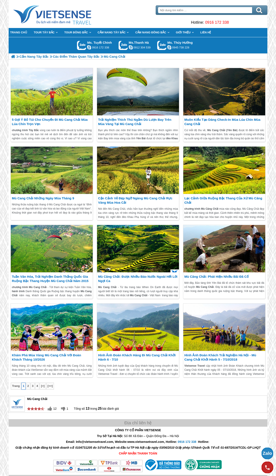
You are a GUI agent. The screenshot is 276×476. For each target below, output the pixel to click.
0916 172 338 (217, 22)
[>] (42, 386)
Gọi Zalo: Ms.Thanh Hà (123, 45)
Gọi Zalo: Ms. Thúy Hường (162, 45)
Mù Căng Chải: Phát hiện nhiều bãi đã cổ (216, 276)
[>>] (50, 386)
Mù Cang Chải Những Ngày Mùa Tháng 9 (43, 198)
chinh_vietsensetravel (89, 47)
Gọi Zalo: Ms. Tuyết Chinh (81, 45)
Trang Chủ (63, 14)
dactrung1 (169, 47)
